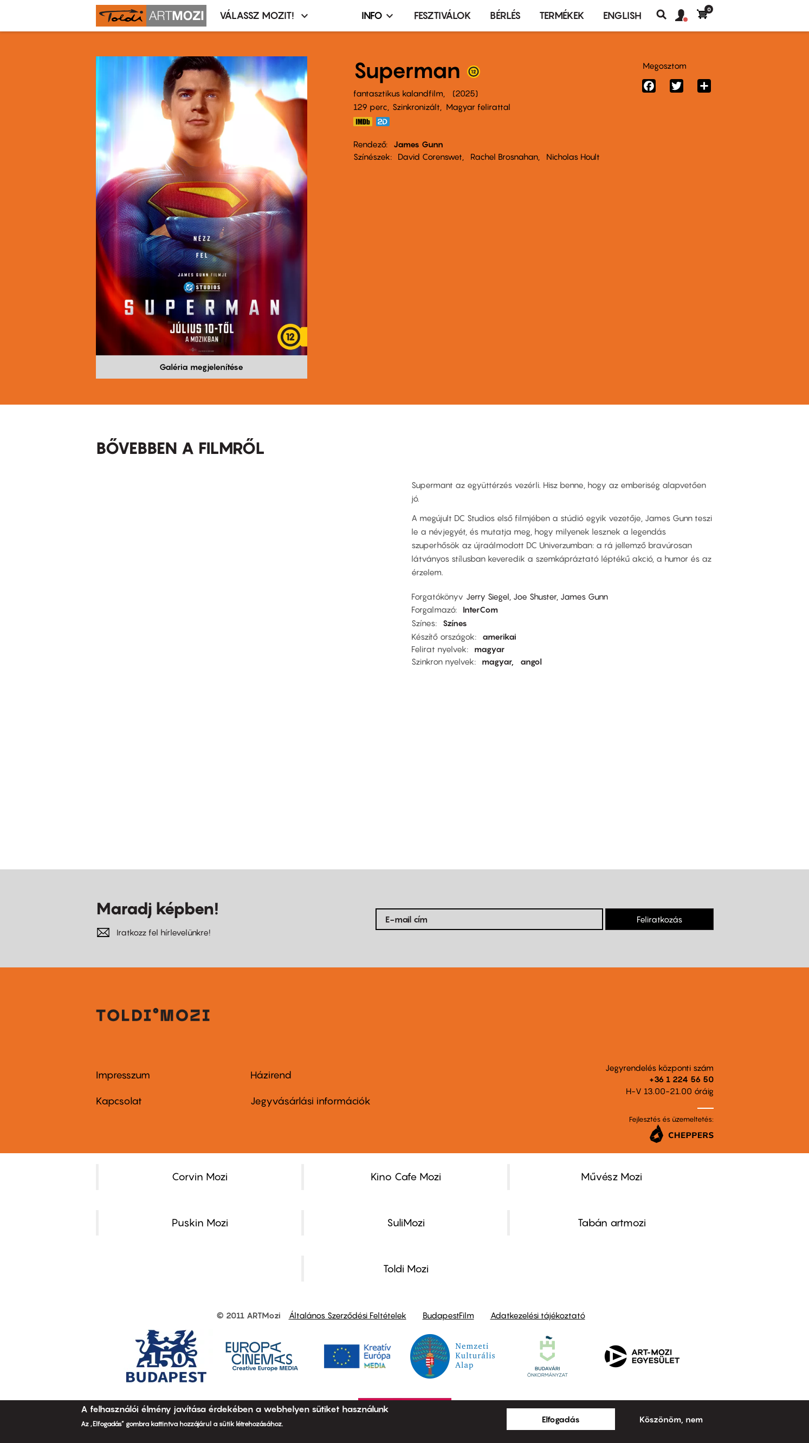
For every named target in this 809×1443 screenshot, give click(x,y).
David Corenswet (430, 156)
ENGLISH (622, 15)
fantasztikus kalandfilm (398, 93)
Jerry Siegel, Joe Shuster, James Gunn (537, 596)
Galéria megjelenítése (201, 367)
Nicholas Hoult (573, 156)
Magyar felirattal (478, 107)
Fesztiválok (442, 15)
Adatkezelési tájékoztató (537, 1315)
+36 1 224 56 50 (681, 1079)
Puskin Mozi (200, 1222)
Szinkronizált (416, 107)
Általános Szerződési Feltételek (347, 1315)
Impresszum (123, 1075)
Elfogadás (561, 1419)
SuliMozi (406, 1222)
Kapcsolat (119, 1101)
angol (531, 661)
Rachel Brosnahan (504, 156)
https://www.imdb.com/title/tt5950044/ (363, 121)
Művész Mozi (611, 1176)
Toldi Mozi (406, 1269)
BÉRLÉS (505, 15)
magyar (489, 649)
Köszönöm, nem (671, 1419)
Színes (455, 623)
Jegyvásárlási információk (310, 1101)
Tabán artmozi (612, 1222)
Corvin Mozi (200, 1176)
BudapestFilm (448, 1315)
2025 (465, 93)
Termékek (562, 15)
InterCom (480, 609)
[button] (686, 16)
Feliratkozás (659, 919)
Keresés (665, 14)
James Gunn (418, 144)
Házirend (271, 1075)
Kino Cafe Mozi (406, 1176)
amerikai (499, 636)
